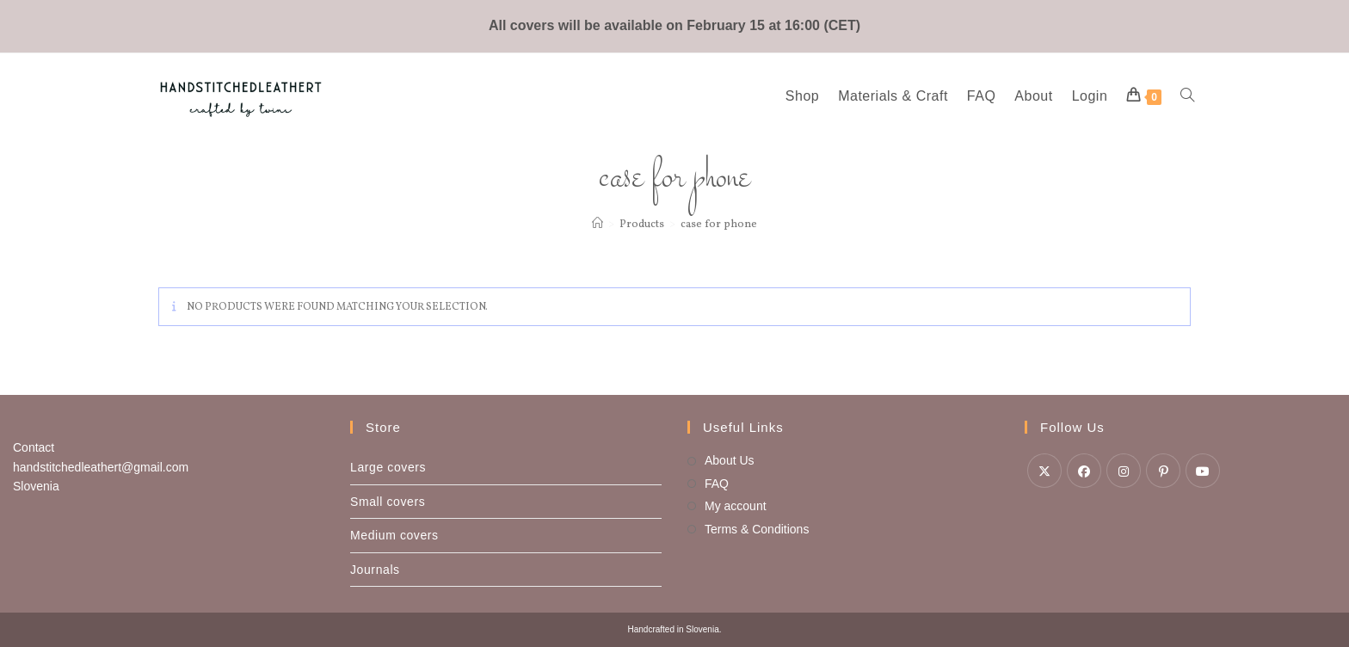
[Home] (597, 224)
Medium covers (394, 535)
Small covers (387, 501)
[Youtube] (1203, 470)
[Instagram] (1123, 470)
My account (736, 506)
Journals (375, 569)
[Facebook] (1084, 470)
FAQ (717, 483)
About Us (730, 460)
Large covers (388, 467)
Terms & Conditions (757, 529)
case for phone (719, 224)
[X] (1044, 470)
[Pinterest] (1163, 470)
